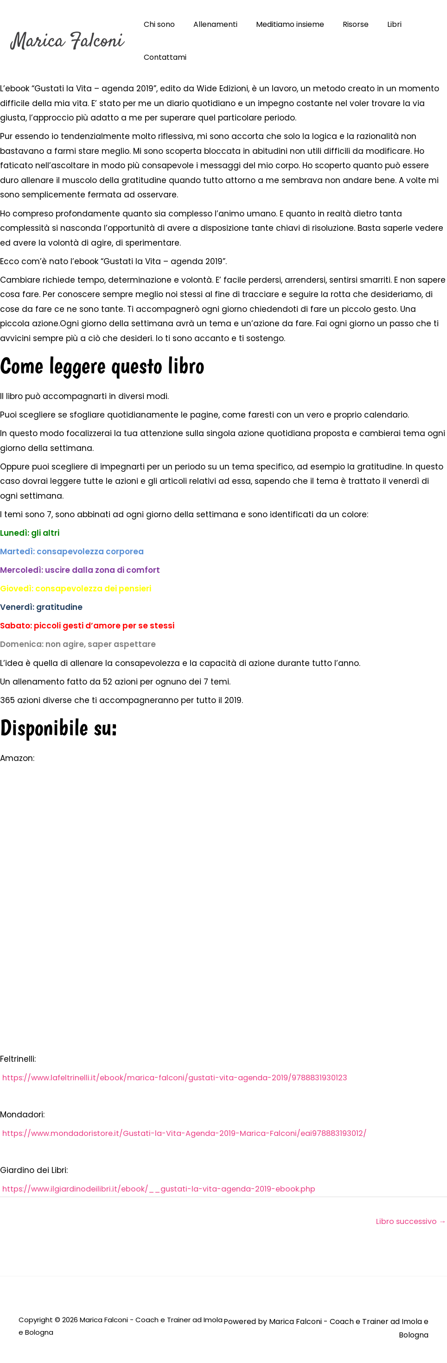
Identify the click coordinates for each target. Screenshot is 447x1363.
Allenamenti (210, 24)
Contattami (163, 57)
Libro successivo (408, 1222)
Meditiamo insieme (281, 24)
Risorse (343, 24)
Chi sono (157, 24)
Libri (377, 24)
